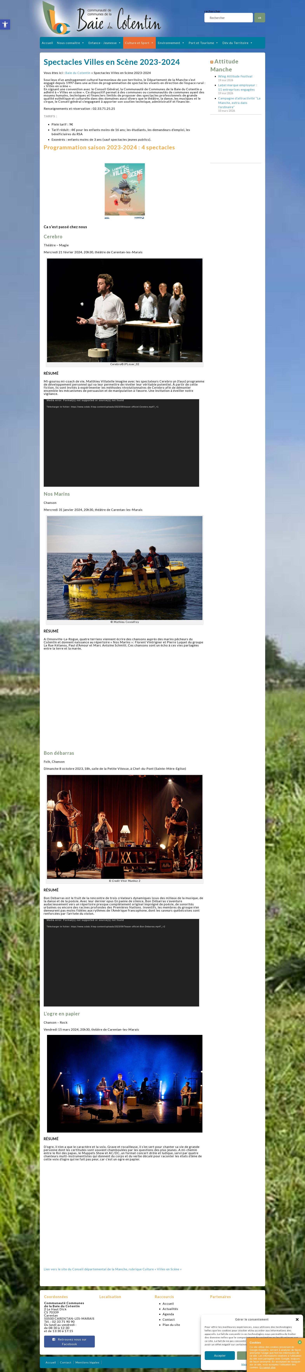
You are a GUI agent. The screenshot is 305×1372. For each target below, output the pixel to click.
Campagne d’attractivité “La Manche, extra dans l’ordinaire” (239, 102)
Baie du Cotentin (78, 73)
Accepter (220, 1355)
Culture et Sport (139, 43)
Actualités (170, 1309)
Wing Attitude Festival (235, 76)
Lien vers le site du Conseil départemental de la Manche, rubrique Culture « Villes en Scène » (113, 1269)
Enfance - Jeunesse (104, 43)
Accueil (47, 43)
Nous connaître (71, 43)
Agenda (168, 1314)
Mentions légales (87, 1362)
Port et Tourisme (204, 43)
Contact (169, 1319)
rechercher (212, 11)
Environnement (171, 43)
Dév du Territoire (237, 43)
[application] (121, 443)
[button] (5, 24)
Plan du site (171, 1324)
